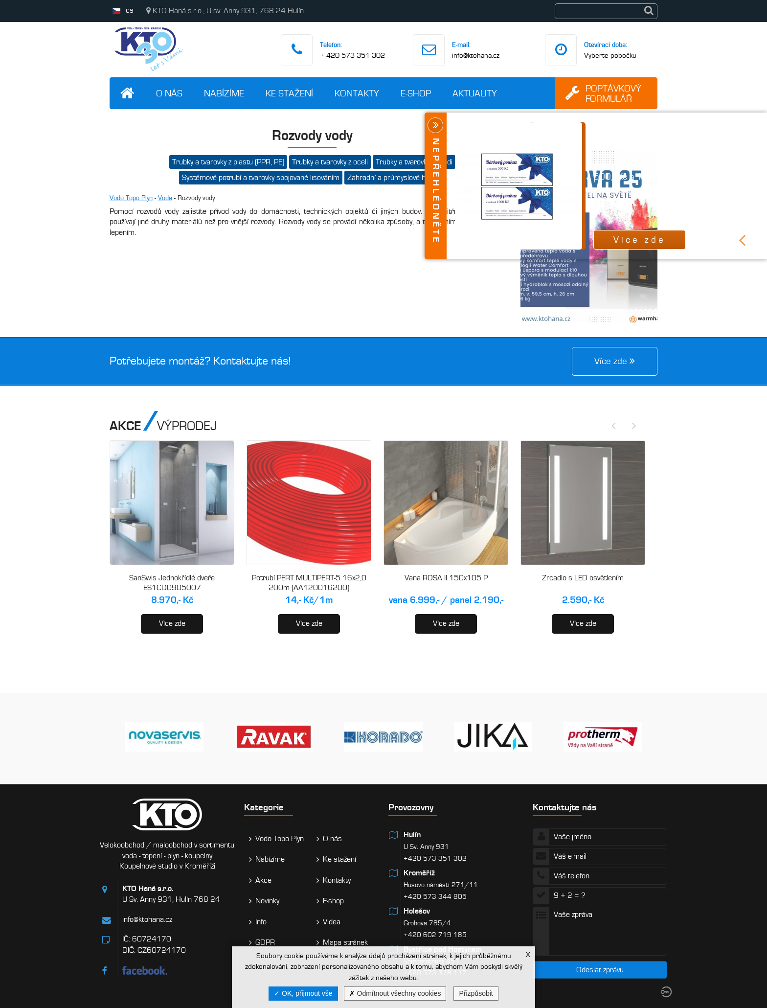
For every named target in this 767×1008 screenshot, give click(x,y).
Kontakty (357, 93)
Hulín (412, 834)
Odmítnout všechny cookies (395, 993)
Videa (331, 921)
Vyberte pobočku (610, 55)
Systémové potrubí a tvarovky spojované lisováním (260, 177)
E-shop (416, 93)
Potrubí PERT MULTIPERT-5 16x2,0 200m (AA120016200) (309, 582)
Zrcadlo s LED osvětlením (583, 577)
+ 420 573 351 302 (352, 55)
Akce (263, 880)
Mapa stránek (345, 942)
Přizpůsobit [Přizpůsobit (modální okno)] (476, 993)
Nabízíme (224, 93)
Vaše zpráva (600, 931)
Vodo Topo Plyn (131, 198)
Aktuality (474, 93)
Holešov (417, 911)
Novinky (267, 900)
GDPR (265, 942)
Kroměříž (419, 873)
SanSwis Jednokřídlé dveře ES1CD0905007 (172, 582)
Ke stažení (289, 93)
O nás (169, 93)
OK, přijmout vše (303, 993)
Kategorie (264, 807)
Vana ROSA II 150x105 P (446, 577)
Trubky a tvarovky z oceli (330, 162)
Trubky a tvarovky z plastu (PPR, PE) (228, 162)
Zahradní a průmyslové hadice (395, 177)
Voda (165, 198)
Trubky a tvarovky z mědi (414, 162)
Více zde (172, 623)
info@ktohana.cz (475, 55)
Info (261, 921)
